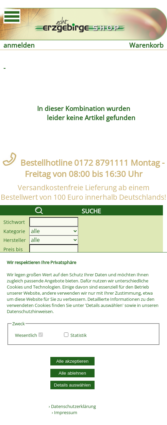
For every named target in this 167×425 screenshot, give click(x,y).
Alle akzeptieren (72, 361)
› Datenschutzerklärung (72, 406)
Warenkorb (146, 45)
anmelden (19, 45)
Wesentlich (26, 335)
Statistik (78, 335)
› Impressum (63, 412)
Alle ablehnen (72, 373)
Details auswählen (72, 385)
